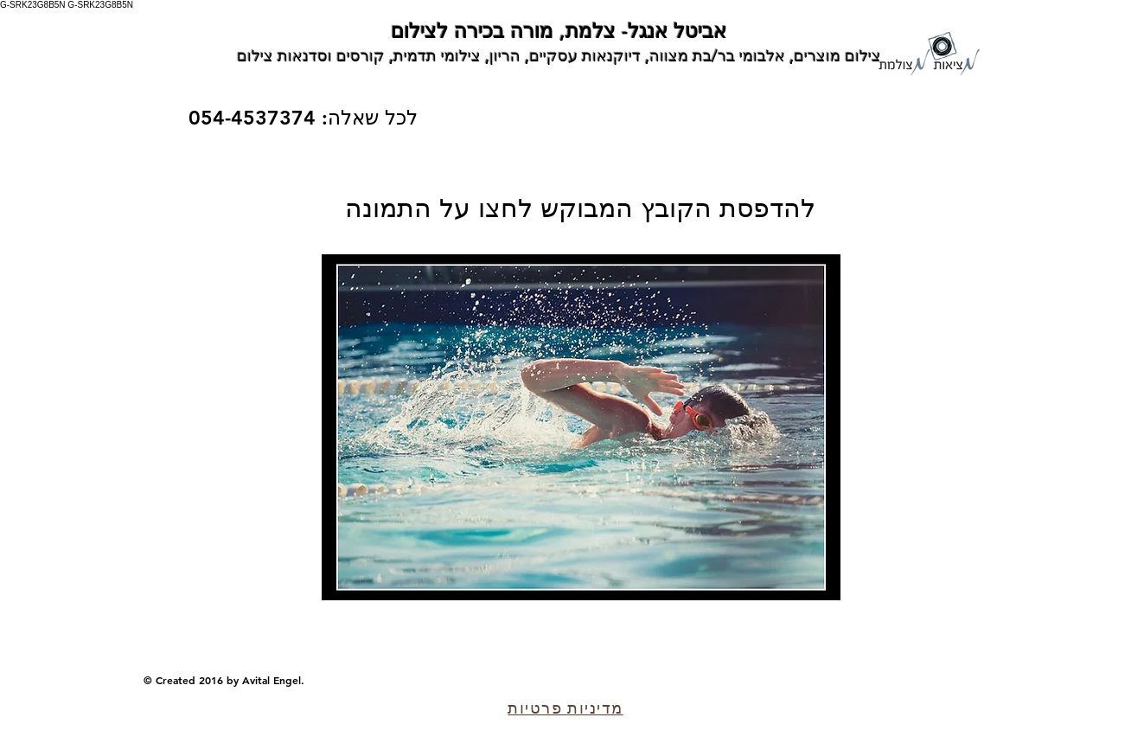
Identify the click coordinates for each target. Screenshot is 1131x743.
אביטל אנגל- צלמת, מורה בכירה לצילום (558, 31)
